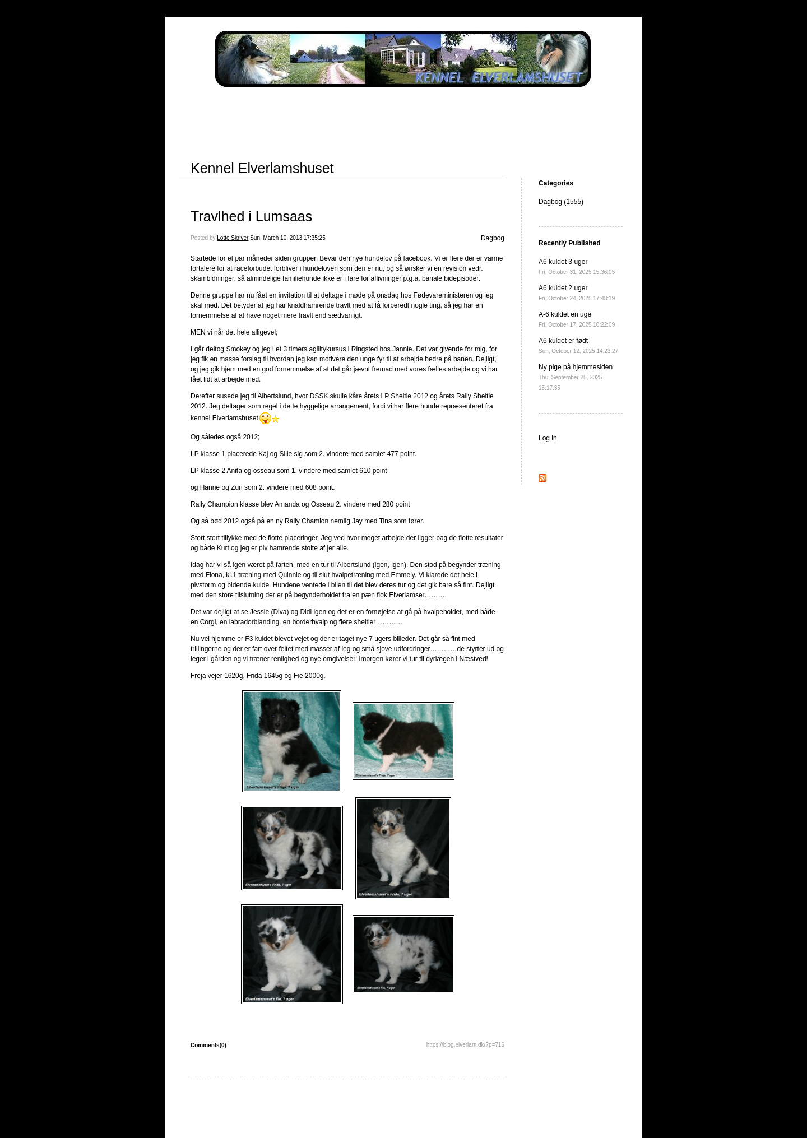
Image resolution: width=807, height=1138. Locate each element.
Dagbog (492, 238)
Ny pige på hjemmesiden (576, 377)
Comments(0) (208, 1045)
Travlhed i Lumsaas (251, 216)
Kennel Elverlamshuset (262, 168)
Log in (548, 438)
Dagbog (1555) (561, 202)
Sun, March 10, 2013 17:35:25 (288, 238)
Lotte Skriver (232, 238)
